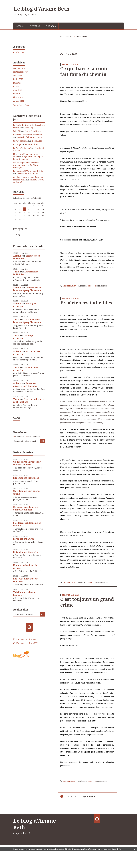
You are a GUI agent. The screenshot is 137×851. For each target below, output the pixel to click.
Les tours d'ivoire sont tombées (25, 384)
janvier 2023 (18, 101)
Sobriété (17, 131)
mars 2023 (17, 93)
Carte (16, 417)
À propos (51, 25)
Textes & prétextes (33, 131)
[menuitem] (20, 26)
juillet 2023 (18, 79)
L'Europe (17, 144)
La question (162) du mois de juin (28, 171)
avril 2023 (17, 90)
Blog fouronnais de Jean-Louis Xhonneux (28, 157)
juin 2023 (17, 83)
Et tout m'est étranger (26, 352)
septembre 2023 (20, 72)
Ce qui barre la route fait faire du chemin (27, 463)
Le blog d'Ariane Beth (42, 8)
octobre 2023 (19, 68)
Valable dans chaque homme (24, 593)
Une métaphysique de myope (25, 566)
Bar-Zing (29, 127)
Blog (18, 234)
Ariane (17, 255)
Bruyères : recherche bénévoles (27, 134)
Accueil (20, 25)
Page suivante (88, 796)
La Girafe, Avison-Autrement (29, 137)
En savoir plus (116, 849)
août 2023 (17, 75)
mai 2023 (17, 86)
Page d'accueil (81, 36)
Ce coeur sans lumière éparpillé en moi (27, 289)
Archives (35, 25)
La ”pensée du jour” (22, 148)
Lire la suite (18, 52)
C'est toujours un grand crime (26, 492)
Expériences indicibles (26, 257)
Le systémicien (31, 144)
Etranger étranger (23, 538)
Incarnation (37, 141)
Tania (16, 271)
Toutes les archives (21, 105)
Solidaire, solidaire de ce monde (27, 524)
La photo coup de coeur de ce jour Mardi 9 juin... (28, 178)
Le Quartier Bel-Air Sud (27, 173)
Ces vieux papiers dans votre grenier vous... (26, 163)
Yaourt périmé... (20, 141)
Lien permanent (68, 286)
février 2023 (18, 97)
